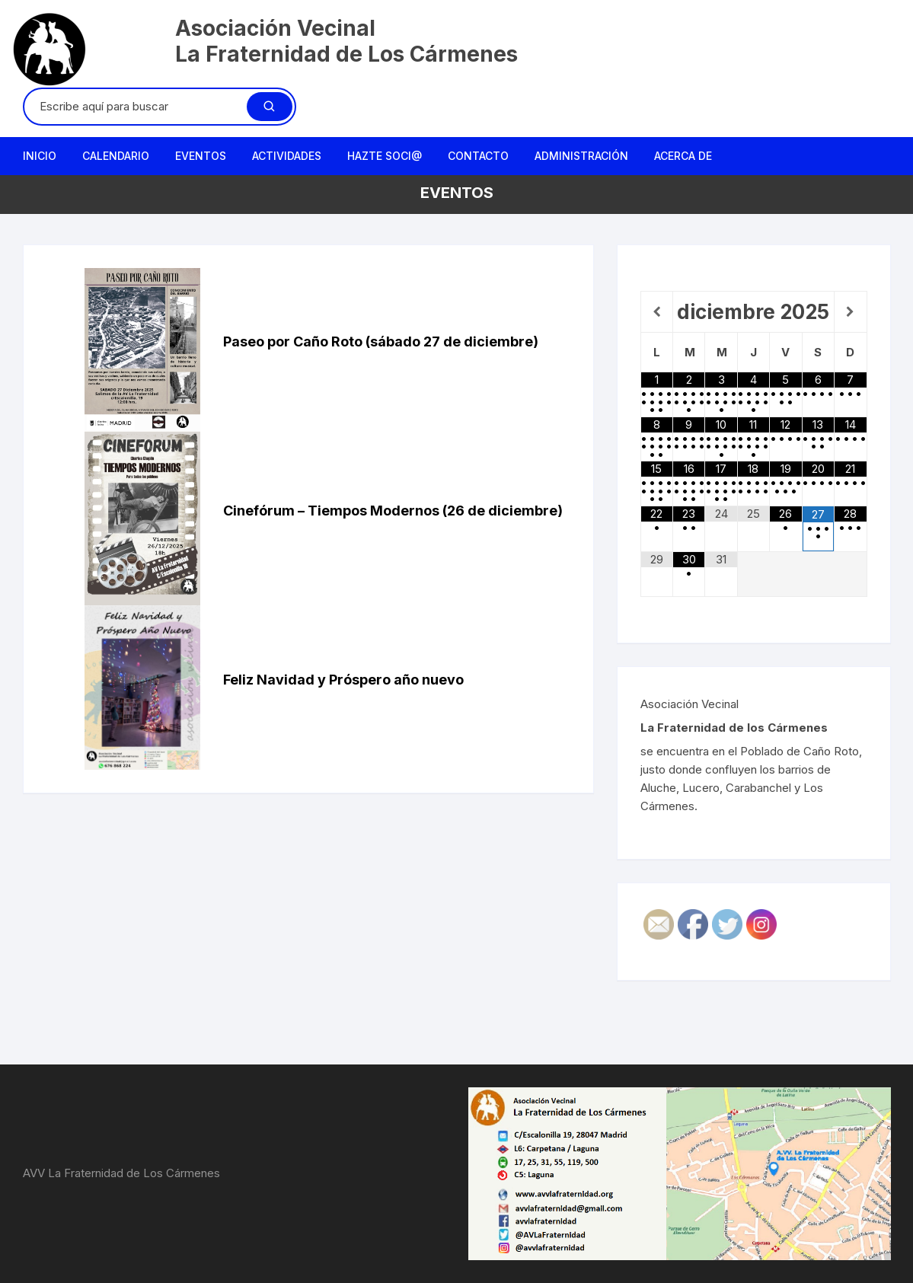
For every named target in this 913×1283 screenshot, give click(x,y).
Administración (581, 155)
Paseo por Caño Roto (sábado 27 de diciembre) (380, 341)
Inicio (39, 155)
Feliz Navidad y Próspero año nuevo (343, 680)
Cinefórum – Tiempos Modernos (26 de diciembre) (393, 511)
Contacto (478, 155)
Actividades (286, 155)
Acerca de (683, 155)
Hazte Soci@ (384, 155)
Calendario (115, 155)
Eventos (200, 155)
